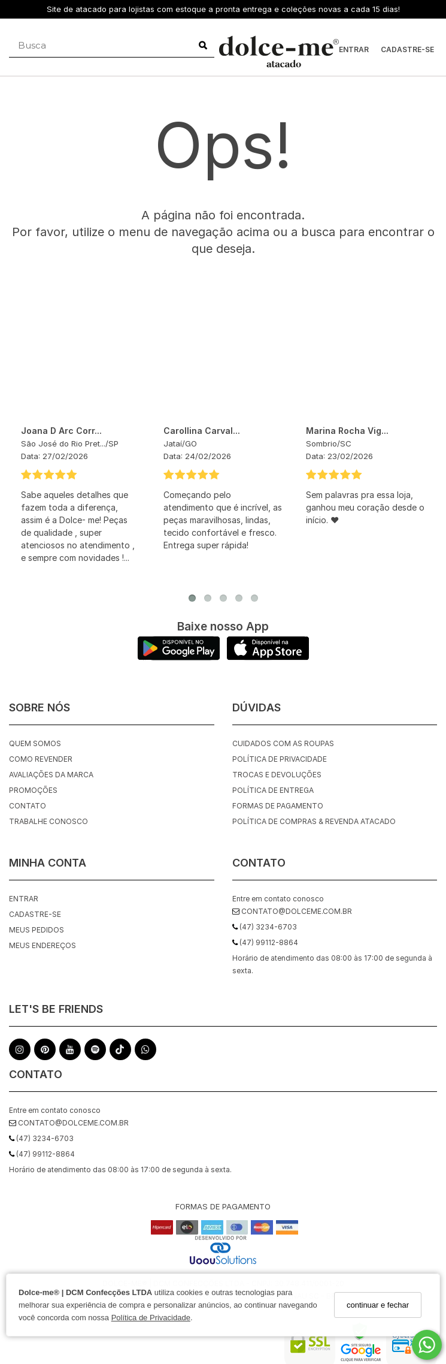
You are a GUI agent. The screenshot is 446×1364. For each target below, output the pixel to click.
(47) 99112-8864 (42, 1153)
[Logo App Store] (268, 657)
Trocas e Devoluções (276, 774)
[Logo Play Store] (178, 657)
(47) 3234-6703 (41, 1138)
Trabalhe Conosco (48, 821)
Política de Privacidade (150, 1317)
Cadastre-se (407, 49)
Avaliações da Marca (51, 774)
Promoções (33, 790)
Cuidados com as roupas (283, 743)
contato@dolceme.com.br (69, 1122)
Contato (27, 805)
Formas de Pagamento (277, 805)
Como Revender (40, 759)
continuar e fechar (378, 1304)
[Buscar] (203, 46)
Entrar (354, 49)
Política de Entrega (273, 790)
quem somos (35, 743)
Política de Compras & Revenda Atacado (314, 821)
